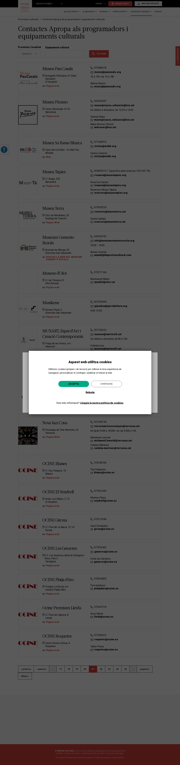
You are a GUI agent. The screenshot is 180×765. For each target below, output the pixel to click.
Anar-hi (113, 399)
